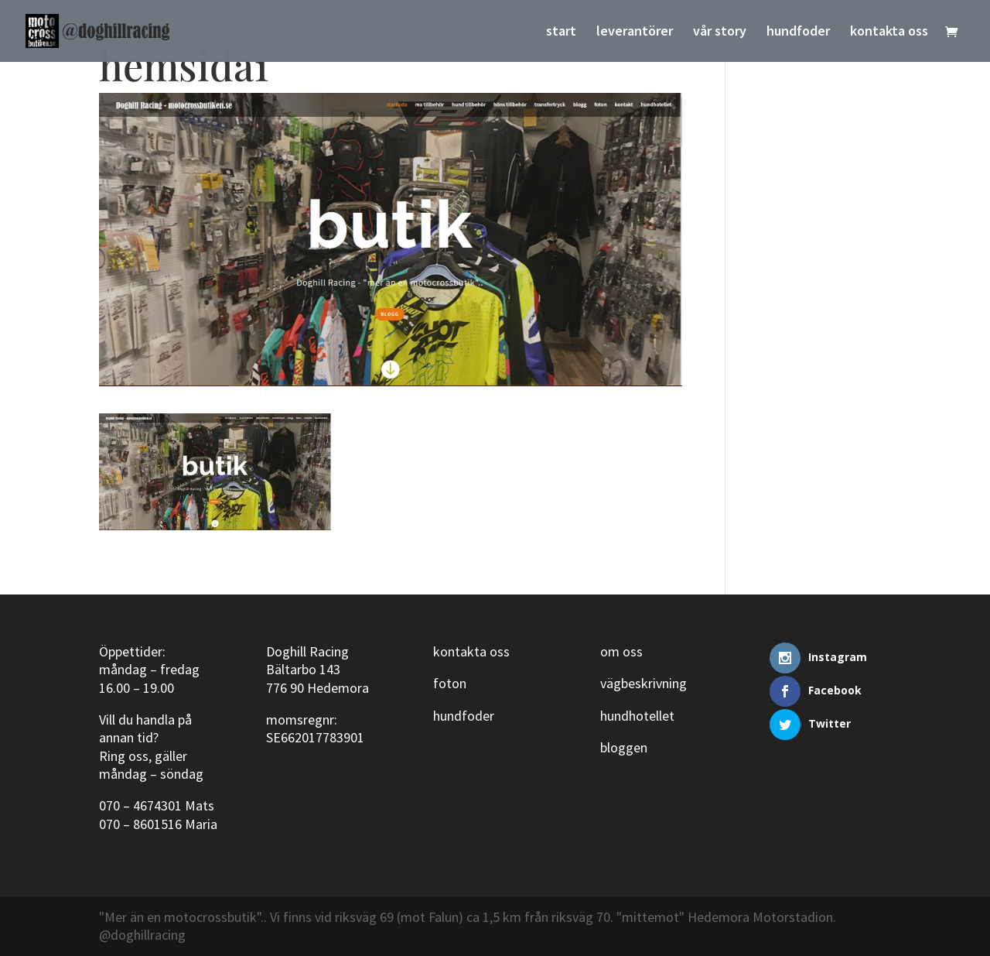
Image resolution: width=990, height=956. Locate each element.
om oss (621, 651)
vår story (719, 32)
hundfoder (798, 32)
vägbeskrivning (643, 683)
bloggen (623, 747)
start (561, 32)
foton (449, 683)
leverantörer (634, 32)
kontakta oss (889, 32)
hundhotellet (637, 716)
